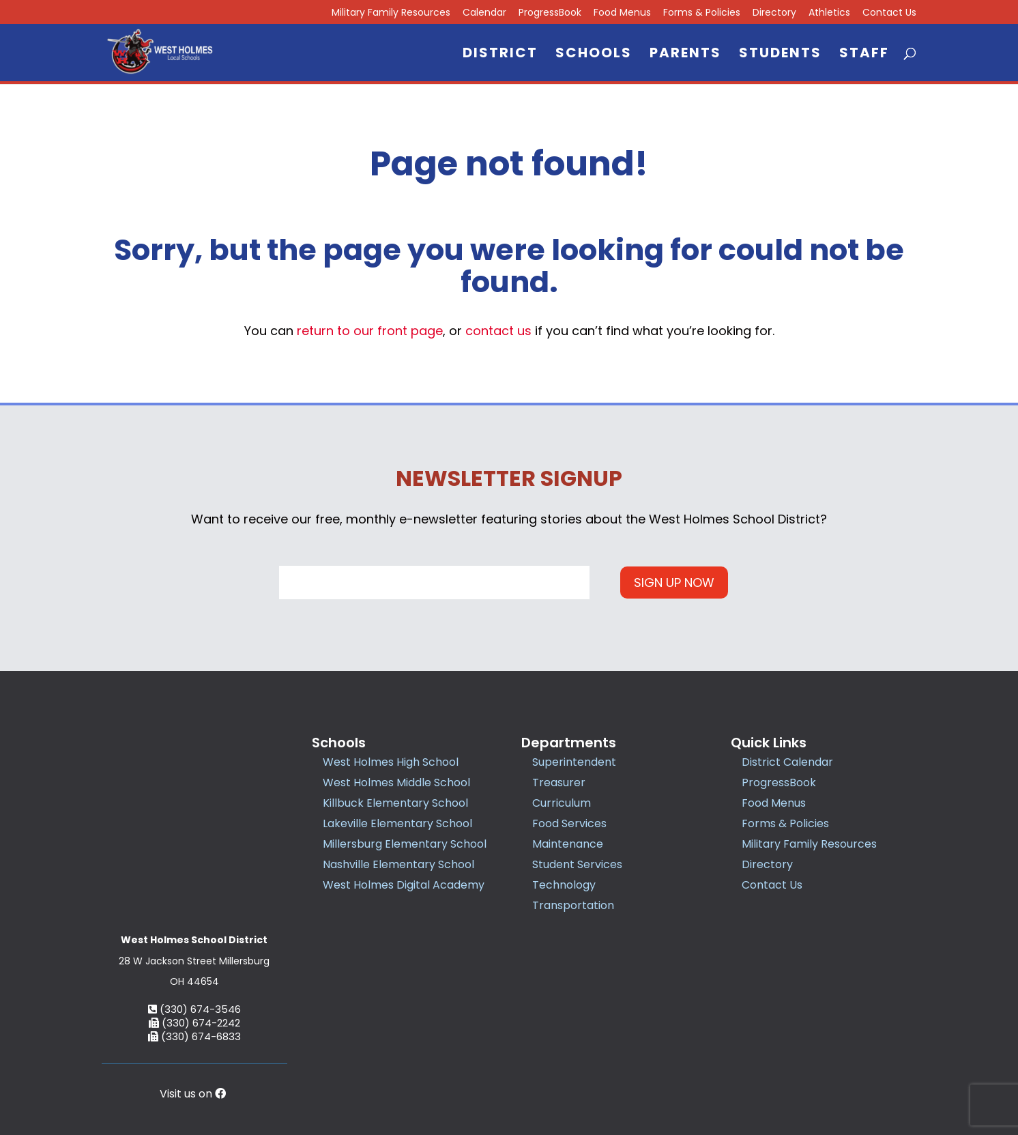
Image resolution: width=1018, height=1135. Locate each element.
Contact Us (889, 13)
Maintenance (567, 844)
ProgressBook (550, 13)
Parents (685, 55)
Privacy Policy (596, 1063)
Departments (568, 742)
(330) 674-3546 (194, 917)
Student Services (577, 864)
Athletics (829, 13)
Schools (593, 55)
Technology (564, 885)
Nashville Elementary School (398, 864)
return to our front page (370, 330)
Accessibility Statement (692, 1063)
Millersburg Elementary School (404, 844)
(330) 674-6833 (194, 944)
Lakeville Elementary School (397, 823)
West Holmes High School (391, 762)
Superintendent (574, 762)
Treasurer (558, 782)
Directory (774, 13)
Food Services (569, 823)
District (500, 55)
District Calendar (787, 762)
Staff (864, 55)
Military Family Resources (391, 13)
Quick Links (768, 742)
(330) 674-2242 (194, 930)
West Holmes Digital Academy (403, 885)
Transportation (573, 905)
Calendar (484, 13)
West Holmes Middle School (396, 782)
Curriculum (561, 803)
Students (780, 55)
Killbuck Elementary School (395, 803)
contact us (498, 330)
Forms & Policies (701, 13)
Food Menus (622, 13)
